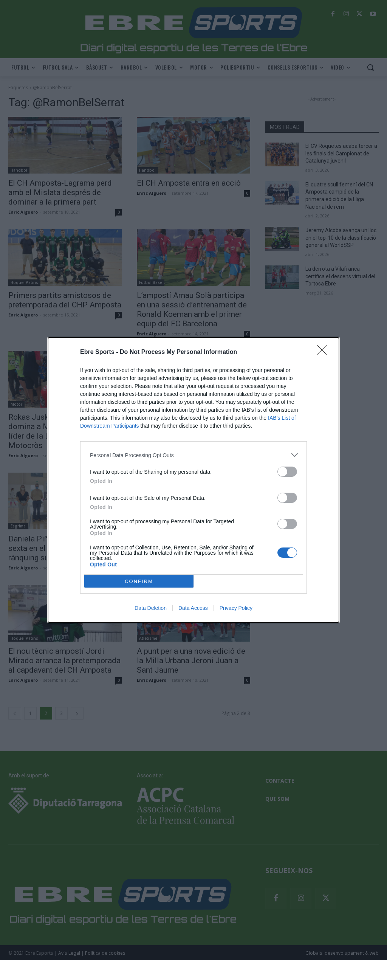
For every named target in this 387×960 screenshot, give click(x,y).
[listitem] (193, 455)
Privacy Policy (236, 608)
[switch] (287, 472)
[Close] (324, 352)
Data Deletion (151, 608)
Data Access (193, 608)
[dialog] (193, 480)
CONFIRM (139, 581)
